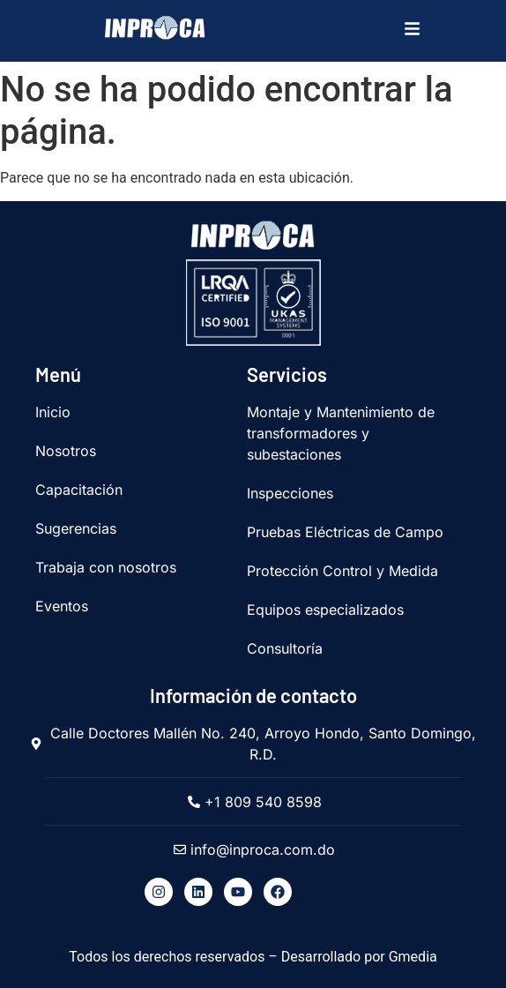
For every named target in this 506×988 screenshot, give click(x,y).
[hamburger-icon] (408, 31)
